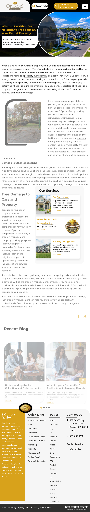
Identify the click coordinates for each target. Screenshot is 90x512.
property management (35, 81)
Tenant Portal (42, 6)
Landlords (54, 424)
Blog (52, 453)
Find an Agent (34, 457)
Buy (51, 428)
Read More (57, 213)
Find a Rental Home (36, 436)
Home (52, 420)
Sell (51, 432)
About (52, 449)
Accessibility (55, 481)
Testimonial (55, 457)
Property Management (64, 244)
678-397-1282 (69, 6)
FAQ (52, 461)
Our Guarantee (60, 199)
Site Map (53, 485)
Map (73, 430)
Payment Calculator (37, 461)
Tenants (53, 436)
